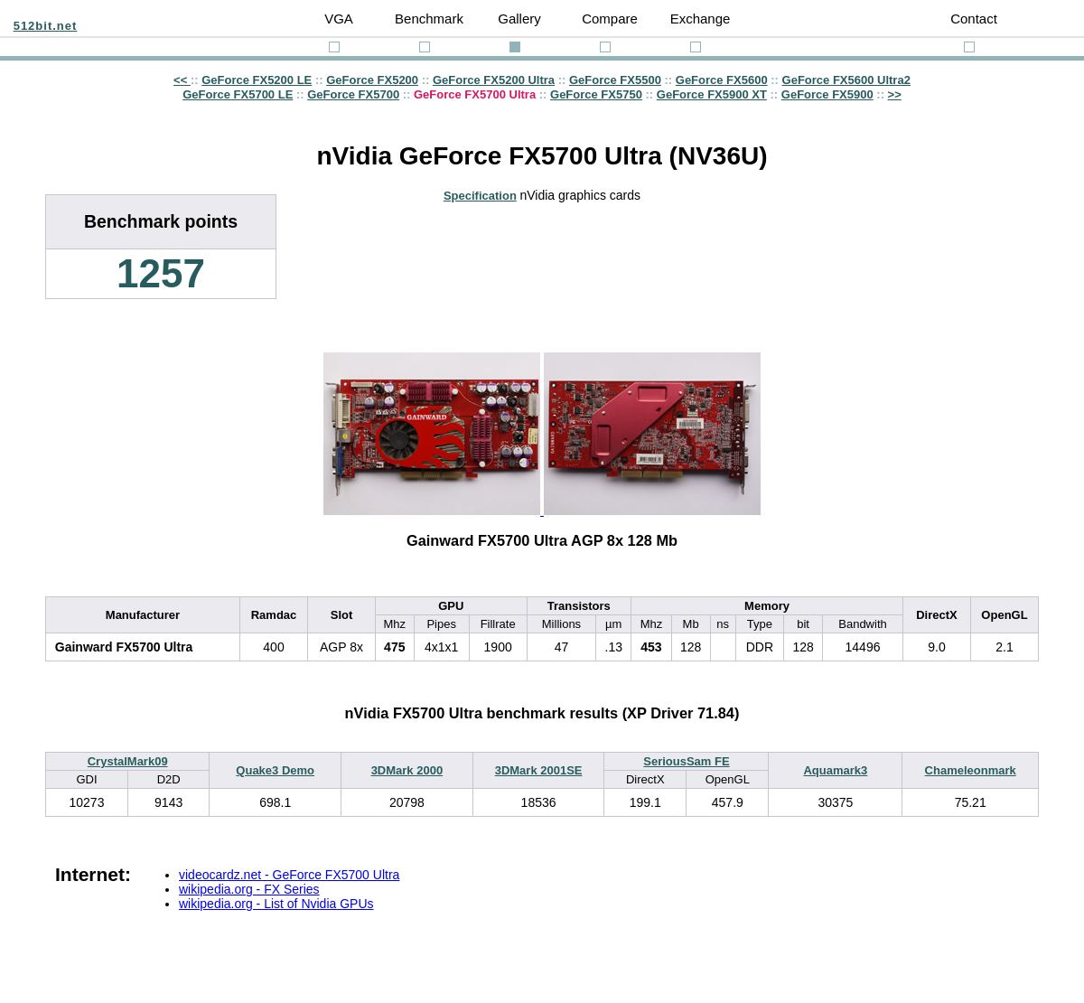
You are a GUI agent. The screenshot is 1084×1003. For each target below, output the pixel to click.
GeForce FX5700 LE (237, 94)
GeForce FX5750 (596, 94)
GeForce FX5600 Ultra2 (846, 80)
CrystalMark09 (128, 761)
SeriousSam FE (686, 761)
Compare (610, 18)
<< (182, 80)
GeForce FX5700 (353, 94)
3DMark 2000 (407, 770)
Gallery (519, 18)
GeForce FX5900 (827, 94)
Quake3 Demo (275, 770)
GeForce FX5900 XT (712, 94)
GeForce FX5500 (615, 80)
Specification (480, 195)
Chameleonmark (970, 770)
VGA (338, 18)
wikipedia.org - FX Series (249, 889)
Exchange (700, 18)
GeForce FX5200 (372, 80)
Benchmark (429, 18)
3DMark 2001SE (539, 770)
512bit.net (46, 26)
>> (895, 94)
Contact (973, 18)
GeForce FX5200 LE (256, 80)
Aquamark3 (835, 770)
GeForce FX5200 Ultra (494, 80)
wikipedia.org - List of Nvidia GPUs (276, 903)
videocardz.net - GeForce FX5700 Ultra (289, 874)
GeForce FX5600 (722, 80)
